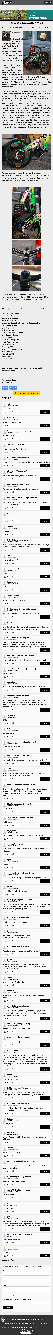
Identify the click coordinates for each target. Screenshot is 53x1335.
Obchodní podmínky (20, 1323)
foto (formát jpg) (12, 1296)
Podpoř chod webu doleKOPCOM (28, 393)
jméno (5, 1270)
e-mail (5, 1278)
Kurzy (30, 1319)
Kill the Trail (6, 1327)
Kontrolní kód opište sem (26, 1301)
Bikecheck (32, 27)
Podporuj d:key (7, 1323)
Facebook (31, 1323)
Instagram (46, 1323)
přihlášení (30, 1266)
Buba (6, 387)
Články (14, 1319)
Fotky (20, 1319)
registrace (37, 1266)
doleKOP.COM (6, 1319)
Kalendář (36, 1319)
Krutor (14, 387)
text (4, 1285)
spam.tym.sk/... (8, 1124)
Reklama (43, 1319)
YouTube (39, 1323)
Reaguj (45, 412)
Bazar (25, 1319)
